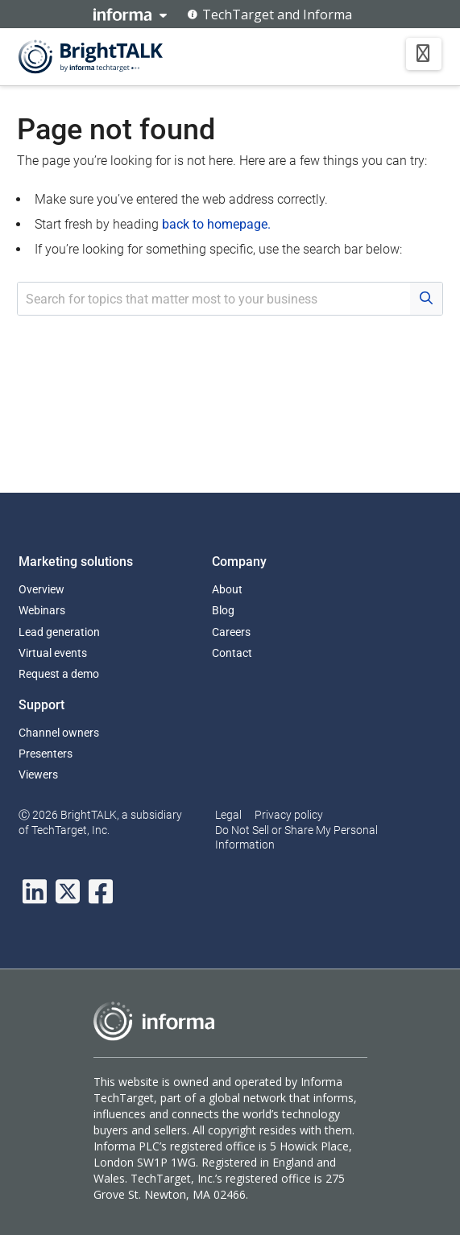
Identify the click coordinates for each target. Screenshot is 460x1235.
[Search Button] (426, 299)
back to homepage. (216, 224)
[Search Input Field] (214, 299)
